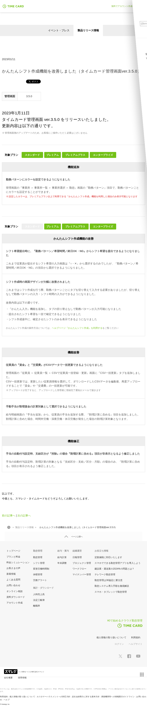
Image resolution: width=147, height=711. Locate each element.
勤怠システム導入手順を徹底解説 (112, 586)
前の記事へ (8, 515)
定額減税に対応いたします (108, 557)
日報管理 (77, 557)
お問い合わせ (13, 585)
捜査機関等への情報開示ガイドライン (118, 697)
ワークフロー (79, 568)
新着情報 (11, 574)
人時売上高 (39, 594)
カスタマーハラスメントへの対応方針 (53, 697)
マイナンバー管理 (82, 574)
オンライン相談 (15, 591)
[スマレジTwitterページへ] (120, 656)
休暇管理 (37, 574)
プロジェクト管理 (82, 563)
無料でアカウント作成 (121, 6)
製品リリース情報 (88, 30)
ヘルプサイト (135, 644)
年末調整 (62, 563)
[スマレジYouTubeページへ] (138, 656)
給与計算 (62, 557)
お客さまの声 (13, 568)
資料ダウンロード (16, 597)
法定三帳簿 (39, 600)
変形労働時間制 (41, 568)
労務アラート (40, 580)
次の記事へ (24, 515)
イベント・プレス (58, 30)
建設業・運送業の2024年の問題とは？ (114, 568)
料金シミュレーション (18, 562)
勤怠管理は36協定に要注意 (108, 580)
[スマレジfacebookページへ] (129, 656)
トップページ (13, 550)
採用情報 (22, 677)
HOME (9, 527)
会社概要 (8, 677)
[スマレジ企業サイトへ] (11, 671)
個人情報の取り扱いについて (111, 637)
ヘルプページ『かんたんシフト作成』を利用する (77, 328)
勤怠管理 (37, 557)
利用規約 (135, 637)
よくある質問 (13, 579)
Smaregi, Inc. (6, 704)
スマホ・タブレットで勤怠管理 (111, 592)
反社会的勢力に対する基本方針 (86, 697)
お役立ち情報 (101, 550)
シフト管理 (39, 563)
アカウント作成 (15, 602)
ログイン (119, 644)
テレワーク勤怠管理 (105, 574)
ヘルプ (7, 700)
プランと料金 (13, 556)
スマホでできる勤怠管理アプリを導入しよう (117, 563)
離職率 (36, 605)
